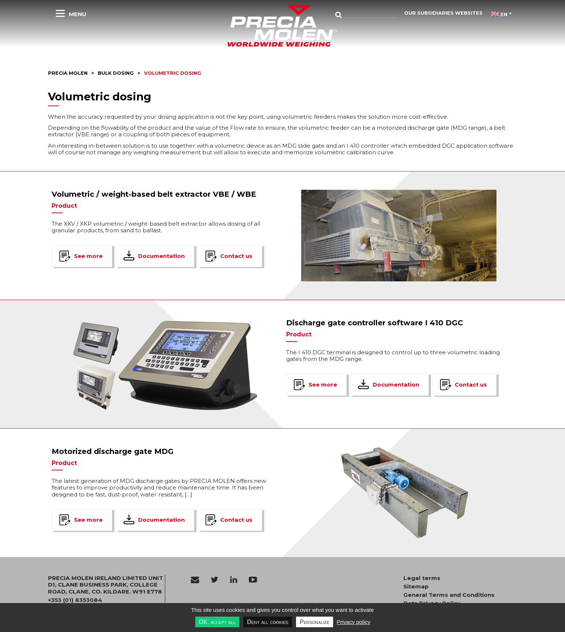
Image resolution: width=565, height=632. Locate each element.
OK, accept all (217, 622)
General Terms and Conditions (449, 595)
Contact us (236, 255)
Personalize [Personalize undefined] (314, 622)
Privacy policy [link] (353, 622)
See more (88, 255)
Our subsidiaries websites (443, 13)
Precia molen (68, 73)
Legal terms (421, 578)
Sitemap (416, 586)
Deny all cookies (267, 622)
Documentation (161, 255)
